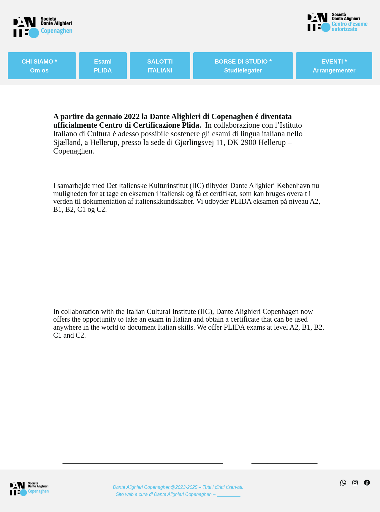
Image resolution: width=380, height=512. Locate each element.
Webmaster (228, 494)
